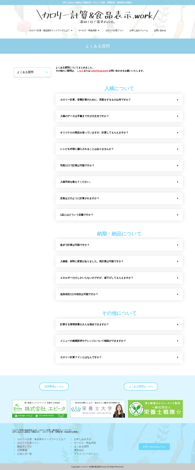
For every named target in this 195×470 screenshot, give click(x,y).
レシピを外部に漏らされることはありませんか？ (87, 149)
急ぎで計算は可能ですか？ (74, 245)
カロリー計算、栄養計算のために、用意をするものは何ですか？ (95, 99)
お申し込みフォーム (138, 30)
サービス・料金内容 (88, 30)
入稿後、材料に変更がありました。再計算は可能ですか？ (92, 261)
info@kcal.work (99, 70)
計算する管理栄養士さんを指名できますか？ (84, 324)
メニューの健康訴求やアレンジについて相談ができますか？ (93, 341)
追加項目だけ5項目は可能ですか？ (79, 294)
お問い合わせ (160, 30)
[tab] (119, 100)
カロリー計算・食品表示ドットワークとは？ (50, 30)
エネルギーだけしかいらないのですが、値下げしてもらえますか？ (96, 277)
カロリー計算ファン (114, 30)
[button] (54, 387)
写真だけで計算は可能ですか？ (77, 165)
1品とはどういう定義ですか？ (76, 214)
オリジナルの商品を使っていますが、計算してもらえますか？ (94, 132)
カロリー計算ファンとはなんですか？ (81, 357)
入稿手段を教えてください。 (76, 182)
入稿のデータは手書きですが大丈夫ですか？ (84, 116)
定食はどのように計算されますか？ (79, 198)
